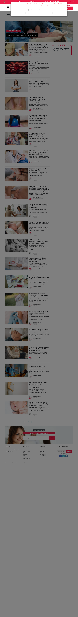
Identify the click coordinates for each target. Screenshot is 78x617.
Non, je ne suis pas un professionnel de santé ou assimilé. (39, 13)
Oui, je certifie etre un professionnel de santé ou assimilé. (38, 9)
